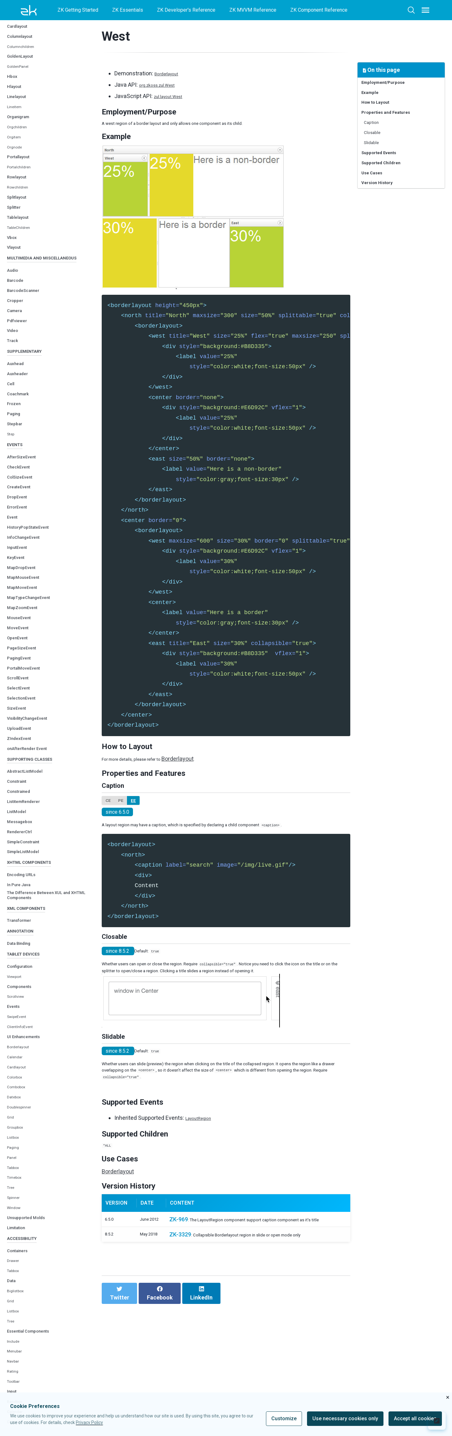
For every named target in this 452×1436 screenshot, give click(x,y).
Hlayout (17, 123)
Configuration (25, 1050)
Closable (377, 152)
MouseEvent (23, 675)
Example (374, 98)
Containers (21, 1339)
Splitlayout (20, 234)
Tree (12, 1272)
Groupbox (17, 1211)
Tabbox (15, 1251)
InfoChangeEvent (29, 595)
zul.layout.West (173, 96)
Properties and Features (394, 125)
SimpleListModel (28, 914)
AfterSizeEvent (26, 514)
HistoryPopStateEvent (36, 585)
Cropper (17, 349)
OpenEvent (21, 695)
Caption (376, 139)
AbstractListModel (31, 834)
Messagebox (23, 884)
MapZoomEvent (27, 665)
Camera (17, 359)
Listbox (15, 1221)
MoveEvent (21, 686)
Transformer (23, 994)
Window (16, 1292)
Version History (383, 221)
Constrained (23, 854)
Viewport (17, 1060)
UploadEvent (23, 786)
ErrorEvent (21, 565)
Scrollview (18, 1081)
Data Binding (23, 1022)
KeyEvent (19, 615)
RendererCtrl (23, 894)
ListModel (20, 874)
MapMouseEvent (28, 635)
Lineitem (16, 144)
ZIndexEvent (23, 796)
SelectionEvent (26, 756)
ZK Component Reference (318, 10)
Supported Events (386, 180)
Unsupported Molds (32, 1301)
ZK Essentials (127, 10)
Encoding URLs (26, 942)
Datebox (16, 1181)
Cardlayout (21, 63)
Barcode (18, 329)
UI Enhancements (29, 1120)
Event (14, 575)
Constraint (21, 844)
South (13, 33)
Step (12, 488)
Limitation (20, 1311)
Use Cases (376, 207)
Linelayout (20, 133)
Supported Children (388, 193)
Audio (14, 319)
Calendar (16, 1141)
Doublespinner (23, 1191)
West (13, 43)
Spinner (15, 1282)
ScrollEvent (21, 736)
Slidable (376, 166)
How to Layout (382, 111)
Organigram (22, 153)
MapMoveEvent (27, 645)
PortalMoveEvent (29, 726)
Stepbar (17, 477)
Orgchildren (19, 164)
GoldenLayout (25, 93)
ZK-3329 (180, 1346)
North (13, 23)
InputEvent (21, 605)
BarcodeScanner (28, 339)
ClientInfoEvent (24, 1111)
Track (14, 389)
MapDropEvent (26, 625)
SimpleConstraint (29, 904)
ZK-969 (178, 1320)
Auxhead (18, 417)
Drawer (15, 1349)
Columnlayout (25, 73)
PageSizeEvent (26, 705)
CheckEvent (22, 524)
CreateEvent (23, 545)
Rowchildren (20, 224)
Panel (13, 1241)
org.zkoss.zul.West (163, 84)
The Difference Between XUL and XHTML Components (49, 964)
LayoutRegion (202, 1197)
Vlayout (17, 284)
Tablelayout (22, 254)
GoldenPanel (21, 104)
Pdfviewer (20, 369)
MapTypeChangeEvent (36, 655)
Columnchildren (24, 84)
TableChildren (22, 265)
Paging (15, 467)
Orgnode (16, 184)
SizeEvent (20, 766)
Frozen (16, 457)
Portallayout (23, 194)
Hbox (13, 113)
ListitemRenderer (29, 864)
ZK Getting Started (77, 10)
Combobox (19, 1171)
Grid (11, 1201)
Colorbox (17, 1161)
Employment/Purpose (391, 84)
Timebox (16, 1261)
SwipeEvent (20, 1101)
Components (23, 1070)
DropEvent (20, 555)
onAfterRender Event (34, 806)
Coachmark (22, 447)
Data (13, 1369)
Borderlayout (21, 1131)
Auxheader (21, 427)
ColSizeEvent (24, 535)
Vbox (13, 274)
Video (14, 379)
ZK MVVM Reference (252, 10)
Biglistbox (18, 1380)
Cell (11, 436)
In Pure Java (23, 952)
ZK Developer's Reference (186, 10)
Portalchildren (22, 204)
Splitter (16, 244)
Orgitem (16, 174)
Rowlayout (20, 214)
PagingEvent (23, 715)
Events (16, 1090)
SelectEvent (22, 746)
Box (12, 53)
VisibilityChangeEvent (35, 776)
